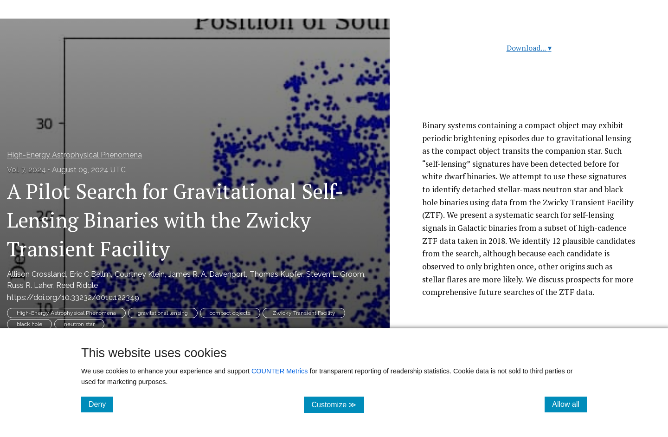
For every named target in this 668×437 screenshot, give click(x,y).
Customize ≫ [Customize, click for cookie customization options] (337, 404)
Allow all (569, 404)
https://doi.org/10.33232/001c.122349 (73, 297)
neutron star (79, 324)
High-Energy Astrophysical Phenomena (74, 154)
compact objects (230, 313)
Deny (101, 404)
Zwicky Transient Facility (303, 313)
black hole (29, 324)
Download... (529, 48)
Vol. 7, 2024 (26, 169)
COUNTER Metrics (279, 371)
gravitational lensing (163, 313)
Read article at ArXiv (529, 97)
